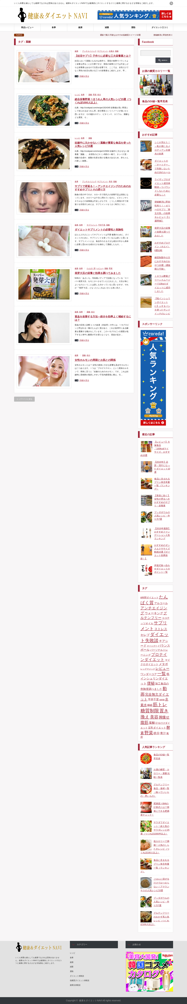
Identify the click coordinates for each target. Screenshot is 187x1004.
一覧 (161, 673)
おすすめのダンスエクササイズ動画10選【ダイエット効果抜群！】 (155, 552)
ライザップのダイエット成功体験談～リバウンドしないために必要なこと (162, 187)
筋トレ (160, 704)
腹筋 (144, 722)
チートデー (152, 646)
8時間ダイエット (149, 597)
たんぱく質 (91, 268)
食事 (54, 27)
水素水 (111, 51)
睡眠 (149, 705)
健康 (80, 27)
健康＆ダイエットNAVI (90, 1000)
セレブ (145, 635)
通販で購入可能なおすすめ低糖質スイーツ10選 (125, 35)
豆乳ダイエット (157, 727)
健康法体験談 (75, 985)
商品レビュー (27, 27)
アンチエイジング (89, 51)
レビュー (99, 268)
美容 (110, 181)
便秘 (151, 683)
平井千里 (101, 225)
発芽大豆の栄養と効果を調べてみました (98, 273)
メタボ (163, 664)
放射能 (162, 700)
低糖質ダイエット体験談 (79, 980)
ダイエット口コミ (159, 27)
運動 (133, 27)
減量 (107, 27)
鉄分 (99, 95)
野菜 (94, 95)
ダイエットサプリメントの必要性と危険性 (99, 229)
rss (171, 3)
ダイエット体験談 (77, 976)
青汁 (163, 733)
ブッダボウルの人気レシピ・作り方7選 (162, 515)
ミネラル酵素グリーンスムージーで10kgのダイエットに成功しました (162, 283)
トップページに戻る (24, 399)
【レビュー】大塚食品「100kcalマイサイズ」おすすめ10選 (155, 449)
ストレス (160, 629)
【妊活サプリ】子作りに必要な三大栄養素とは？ (103, 55)
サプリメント (102, 51)
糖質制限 (149, 710)
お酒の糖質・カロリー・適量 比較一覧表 (162, 773)
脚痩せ (164, 717)
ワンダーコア (148, 674)
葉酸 (117, 51)
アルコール (161, 603)
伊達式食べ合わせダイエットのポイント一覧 (162, 568)
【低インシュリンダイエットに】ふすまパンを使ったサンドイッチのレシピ (162, 306)
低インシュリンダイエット (154, 678)
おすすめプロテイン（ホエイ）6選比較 (162, 247)
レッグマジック (147, 669)
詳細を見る (84, 76)
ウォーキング (154, 613)
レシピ (77, 95)
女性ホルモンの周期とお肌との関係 (95, 360)
